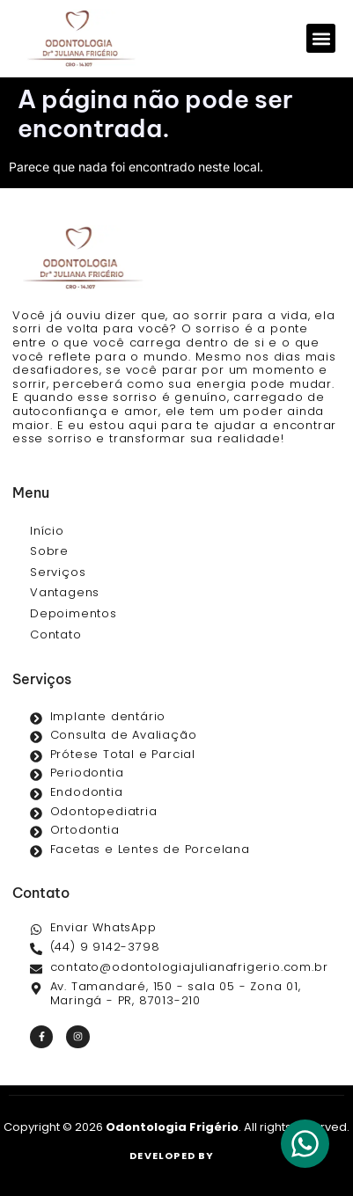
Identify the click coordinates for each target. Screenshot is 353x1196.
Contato (56, 634)
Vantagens (64, 592)
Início (47, 530)
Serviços (57, 572)
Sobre (49, 551)
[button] (320, 38)
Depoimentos (73, 613)
